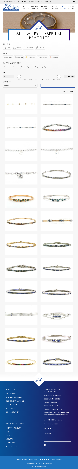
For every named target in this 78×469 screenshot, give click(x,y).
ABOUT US (9, 439)
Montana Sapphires (34, 7)
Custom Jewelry (71, 7)
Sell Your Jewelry (35, 2)
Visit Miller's (22, 2)
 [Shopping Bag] (74, 2)
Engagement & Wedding (45, 7)
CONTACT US (10, 443)
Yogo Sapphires (25, 7)
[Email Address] (57, 424)
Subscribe (57, 440)
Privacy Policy (33, 459)
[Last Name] (57, 433)
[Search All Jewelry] (60, 2)
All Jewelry (63, 7)
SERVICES (9, 435)
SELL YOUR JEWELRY (13, 428)
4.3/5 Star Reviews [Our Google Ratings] (51, 460)
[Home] (39, 380)
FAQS (8, 432)
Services (48, 2)
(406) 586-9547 (9, 2)
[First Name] (57, 429)
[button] (70, 2)
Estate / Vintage (55, 7)
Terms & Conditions (21, 459)
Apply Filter (58, 86)
